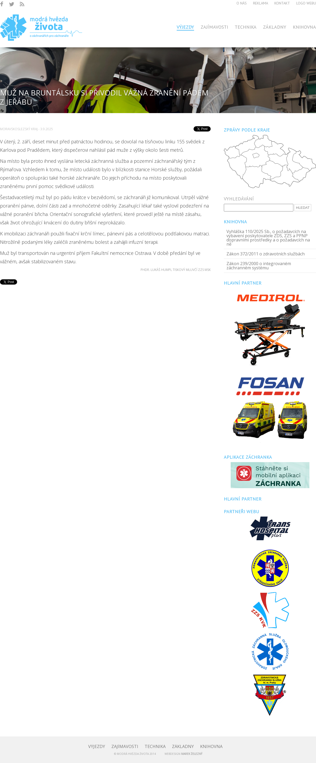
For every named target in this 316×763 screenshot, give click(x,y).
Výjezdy (185, 27)
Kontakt (282, 3)
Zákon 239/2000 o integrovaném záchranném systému (258, 265)
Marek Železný (191, 754)
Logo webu (306, 3)
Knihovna (304, 27)
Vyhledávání (239, 198)
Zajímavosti (214, 27)
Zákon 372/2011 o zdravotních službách (265, 254)
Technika (245, 27)
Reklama (260, 3)
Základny (274, 27)
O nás (241, 3)
